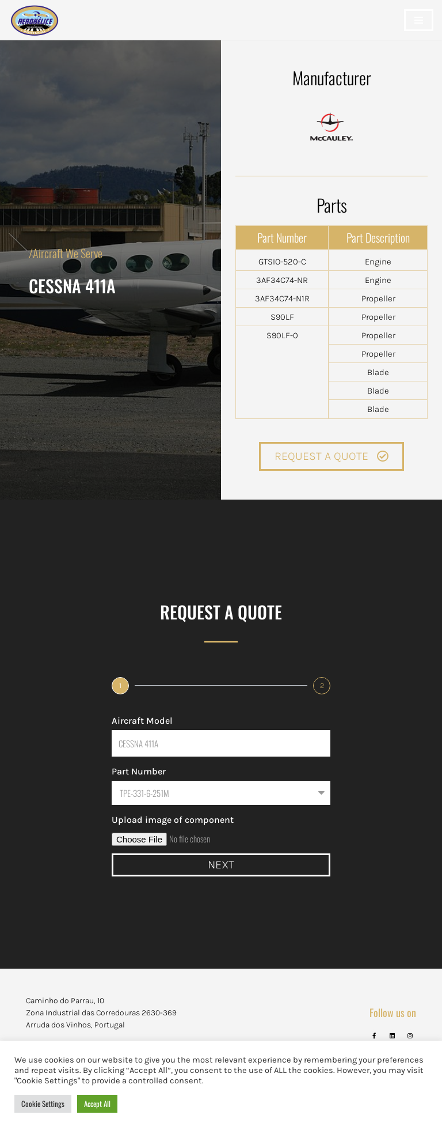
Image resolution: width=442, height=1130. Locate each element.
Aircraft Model (142, 720)
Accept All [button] (97, 1103)
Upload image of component (173, 819)
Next (221, 864)
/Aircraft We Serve (65, 253)
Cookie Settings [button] (42, 1103)
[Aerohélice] (34, 32)
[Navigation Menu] (418, 20)
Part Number (139, 771)
